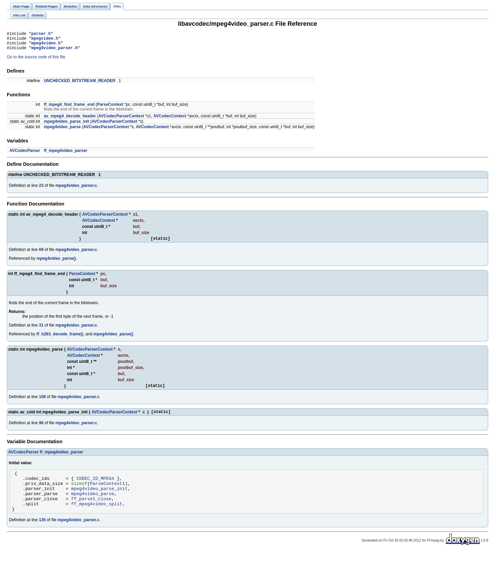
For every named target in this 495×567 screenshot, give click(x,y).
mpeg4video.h (45, 46)
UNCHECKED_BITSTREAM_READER (79, 84)
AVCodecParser (24, 154)
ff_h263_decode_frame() (59, 339)
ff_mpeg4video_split (96, 518)
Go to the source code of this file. (36, 61)
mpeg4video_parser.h (54, 52)
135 (42, 535)
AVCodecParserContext (121, 120)
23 (41, 189)
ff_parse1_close (91, 512)
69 (41, 254)
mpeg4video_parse (62, 131)
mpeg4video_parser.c (76, 189)
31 (41, 330)
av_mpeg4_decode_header (70, 120)
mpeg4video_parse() (56, 263)
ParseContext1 (107, 493)
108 (42, 402)
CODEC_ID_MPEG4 (95, 487)
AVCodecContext (169, 120)
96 (41, 430)
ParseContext (110, 108)
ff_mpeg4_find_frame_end (69, 108)
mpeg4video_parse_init (66, 125)
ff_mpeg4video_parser (65, 154)
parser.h (41, 34)
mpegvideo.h (44, 40)
